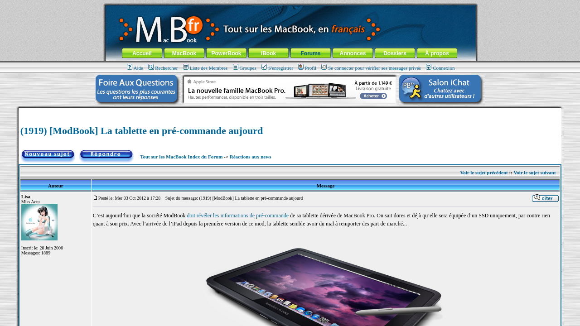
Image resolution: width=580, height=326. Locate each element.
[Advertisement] (290, 111)
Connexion (440, 68)
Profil (307, 68)
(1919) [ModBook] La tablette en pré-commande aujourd (141, 130)
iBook (268, 53)
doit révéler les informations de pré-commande (238, 215)
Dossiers (394, 53)
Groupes (244, 68)
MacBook (184, 53)
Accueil (142, 53)
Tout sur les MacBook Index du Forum (181, 156)
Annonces (352, 53)
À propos (437, 53)
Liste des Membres (205, 68)
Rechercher (163, 68)
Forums (310, 53)
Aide (135, 68)
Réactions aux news (250, 156)
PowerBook (226, 53)
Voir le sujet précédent (484, 172)
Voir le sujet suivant (534, 172)
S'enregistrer (277, 68)
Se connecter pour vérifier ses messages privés (371, 68)
